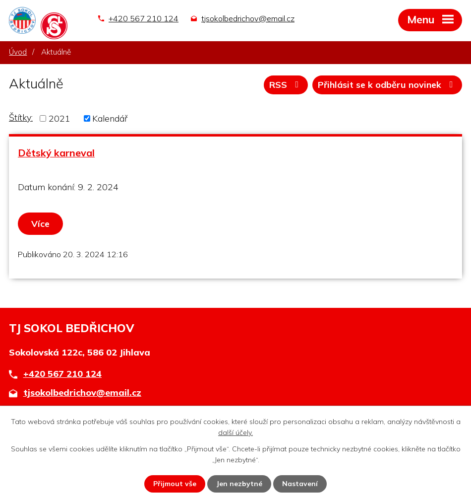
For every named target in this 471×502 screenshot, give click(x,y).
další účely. (235, 432)
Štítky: (21, 117)
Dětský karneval (56, 152)
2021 (59, 118)
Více (40, 223)
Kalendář (109, 118)
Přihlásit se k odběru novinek (387, 84)
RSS (286, 84)
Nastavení (300, 483)
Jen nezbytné (239, 483)
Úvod (18, 52)
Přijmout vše (174, 483)
